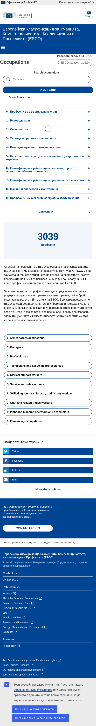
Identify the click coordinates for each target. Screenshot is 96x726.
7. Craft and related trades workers (29, 402)
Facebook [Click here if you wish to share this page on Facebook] (17, 460)
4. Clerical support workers (24, 375)
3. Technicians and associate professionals (35, 365)
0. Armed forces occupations (25, 338)
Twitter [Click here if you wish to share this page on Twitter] (15, 451)
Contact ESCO (10, 579)
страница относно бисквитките (33, 689)
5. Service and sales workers (25, 384)
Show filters (16, 97)
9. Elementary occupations (24, 421)
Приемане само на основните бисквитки (40, 718)
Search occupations (47, 72)
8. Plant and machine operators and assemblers (38, 412)
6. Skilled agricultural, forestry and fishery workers (40, 393)
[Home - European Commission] (19, 14)
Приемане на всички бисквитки (34, 709)
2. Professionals (17, 356)
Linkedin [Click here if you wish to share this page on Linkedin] (16, 470)
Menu (3, 47)
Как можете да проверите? (76, 2)
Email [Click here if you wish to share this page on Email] (15, 479)
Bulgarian (89, 14)
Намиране (48, 89)
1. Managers (15, 347)
